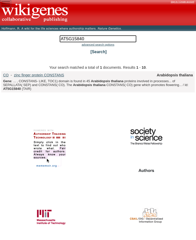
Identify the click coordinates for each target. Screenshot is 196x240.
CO (6, 75)
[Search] (99, 52)
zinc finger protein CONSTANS (39, 75)
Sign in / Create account (182, 2)
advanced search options (98, 44)
